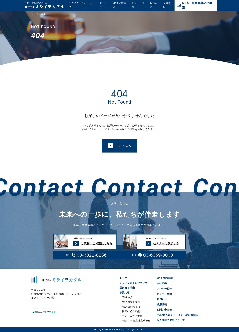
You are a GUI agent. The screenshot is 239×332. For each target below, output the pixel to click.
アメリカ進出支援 (132, 316)
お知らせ (153, 5)
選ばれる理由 (127, 287)
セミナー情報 (138, 5)
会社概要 (162, 283)
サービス (103, 5)
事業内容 (125, 292)
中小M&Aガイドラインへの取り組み (177, 315)
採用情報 (166, 5)
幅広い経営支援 (131, 311)
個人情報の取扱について (171, 320)
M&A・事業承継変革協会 (136, 320)
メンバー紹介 (164, 288)
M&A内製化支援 (131, 302)
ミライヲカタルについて (81, 5)
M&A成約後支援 (131, 306)
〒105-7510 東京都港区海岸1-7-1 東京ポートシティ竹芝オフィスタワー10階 (56, 294)
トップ (123, 278)
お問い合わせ (164, 309)
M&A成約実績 (119, 5)
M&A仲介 (127, 297)
